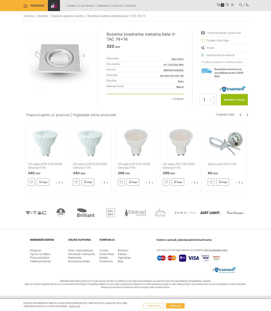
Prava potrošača (39, 257)
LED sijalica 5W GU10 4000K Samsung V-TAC (179, 166)
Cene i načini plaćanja (80, 250)
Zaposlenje (124, 257)
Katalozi (117, 5)
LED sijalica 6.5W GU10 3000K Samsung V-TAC (45, 166)
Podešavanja (153, 305)
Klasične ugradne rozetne (68, 16)
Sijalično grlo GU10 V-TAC (222, 164)
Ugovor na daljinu (40, 254)
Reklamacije (75, 257)
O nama (71, 5)
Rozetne (43, 16)
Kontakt (131, 5)
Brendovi (103, 5)
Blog (120, 261)
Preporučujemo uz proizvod (48, 115)
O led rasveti (86, 5)
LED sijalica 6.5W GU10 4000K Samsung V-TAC (90, 166)
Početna (29, 16)
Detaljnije (177, 98)
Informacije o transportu (81, 254)
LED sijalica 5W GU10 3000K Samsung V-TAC (134, 166)
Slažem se (175, 305)
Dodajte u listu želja (218, 40)
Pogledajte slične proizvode (94, 115)
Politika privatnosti (40, 261)
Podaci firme (107, 254)
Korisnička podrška (79, 261)
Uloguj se (35, 250)
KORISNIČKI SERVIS (42, 239)
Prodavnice (106, 261)
